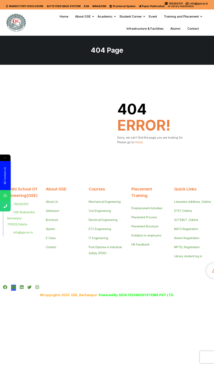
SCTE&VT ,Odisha (186, 220)
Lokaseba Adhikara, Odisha (192, 201)
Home (64, 16)
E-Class (51, 238)
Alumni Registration (186, 238)
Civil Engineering (100, 210)
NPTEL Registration (187, 247)
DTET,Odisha (183, 210)
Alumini (50, 229)
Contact (193, 28)
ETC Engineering (100, 229)
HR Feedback (140, 244)
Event (153, 16)
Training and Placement (181, 16)
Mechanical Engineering (105, 201)
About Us (52, 201)
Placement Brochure (144, 226)
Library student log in (188, 256)
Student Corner (130, 16)
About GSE (83, 16)
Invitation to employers (146, 235)
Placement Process (144, 217)
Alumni (175, 28)
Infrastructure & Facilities (145, 28)
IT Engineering (98, 238)
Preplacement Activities (146, 208)
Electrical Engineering (103, 220)
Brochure (52, 220)
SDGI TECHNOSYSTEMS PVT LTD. (146, 295)
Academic (105, 16)
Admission (52, 210)
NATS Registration (186, 229)
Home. (139, 142)
